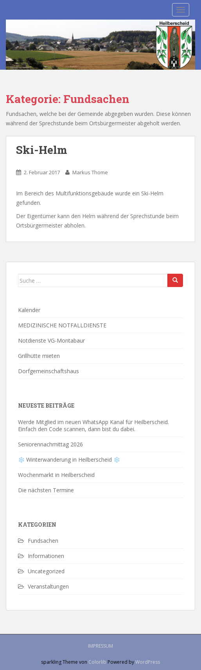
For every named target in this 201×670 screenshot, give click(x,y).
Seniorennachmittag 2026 (50, 444)
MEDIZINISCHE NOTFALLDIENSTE (62, 325)
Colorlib (97, 662)
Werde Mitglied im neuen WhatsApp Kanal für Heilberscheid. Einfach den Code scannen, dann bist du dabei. (93, 425)
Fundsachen (43, 540)
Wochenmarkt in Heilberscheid (56, 475)
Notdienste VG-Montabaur (51, 340)
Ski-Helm (41, 150)
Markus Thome (90, 172)
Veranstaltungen (48, 586)
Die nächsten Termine (46, 490)
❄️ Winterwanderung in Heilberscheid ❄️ (69, 459)
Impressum (100, 646)
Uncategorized (46, 571)
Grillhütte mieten (39, 355)
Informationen (46, 556)
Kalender (29, 310)
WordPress (147, 662)
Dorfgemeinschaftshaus (48, 371)
